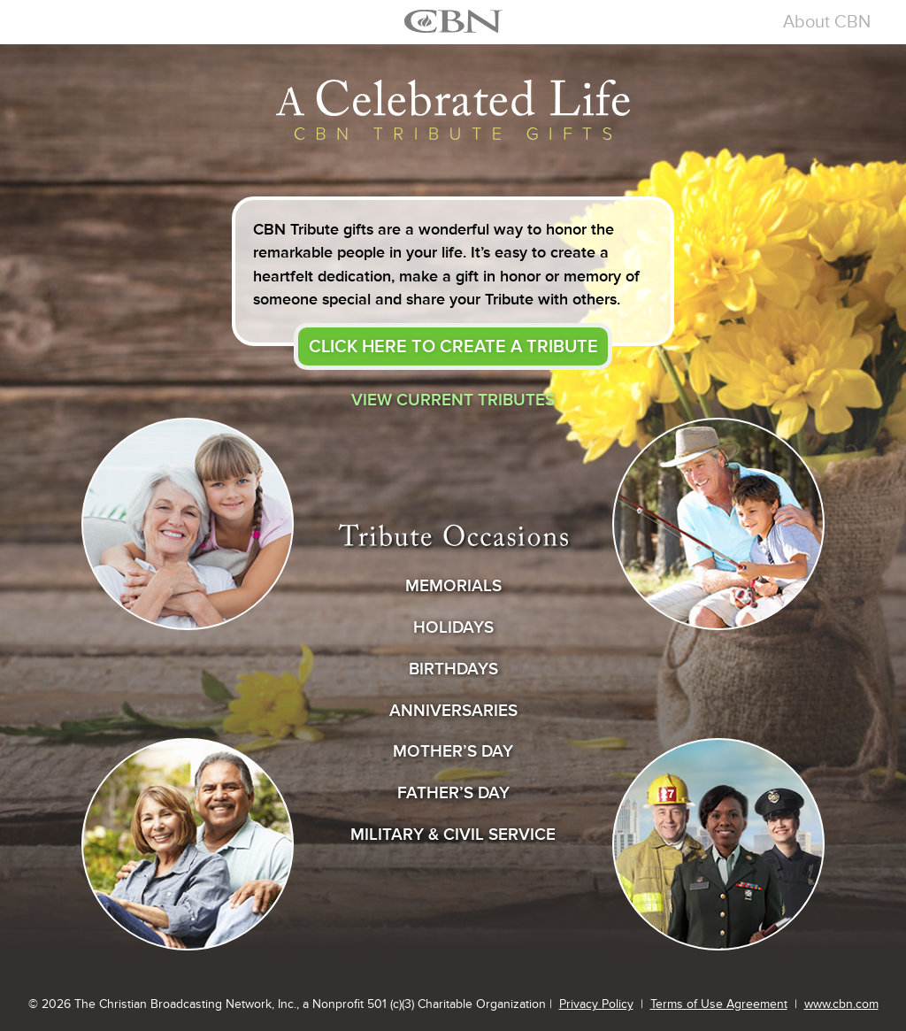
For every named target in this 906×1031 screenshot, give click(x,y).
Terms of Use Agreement (718, 1004)
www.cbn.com (841, 1004)
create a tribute (453, 346)
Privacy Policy (596, 1004)
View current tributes (453, 399)
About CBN (827, 21)
